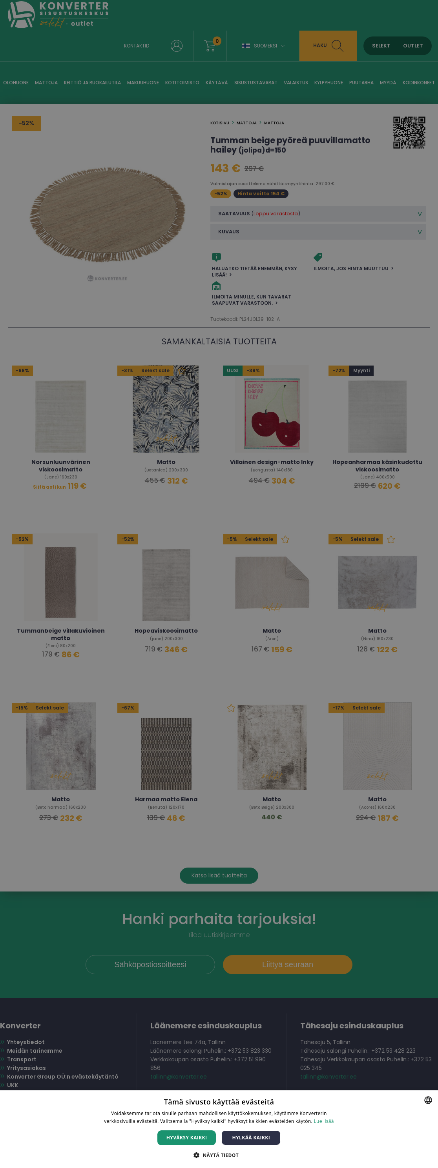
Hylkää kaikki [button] (251, 1137)
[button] (219, 1155)
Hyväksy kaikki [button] (186, 1137)
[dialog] (219, 584)
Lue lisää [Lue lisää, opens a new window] (324, 1121)
